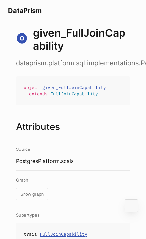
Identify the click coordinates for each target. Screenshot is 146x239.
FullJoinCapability (74, 94)
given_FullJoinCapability (74, 87)
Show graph (32, 194)
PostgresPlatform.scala (45, 161)
